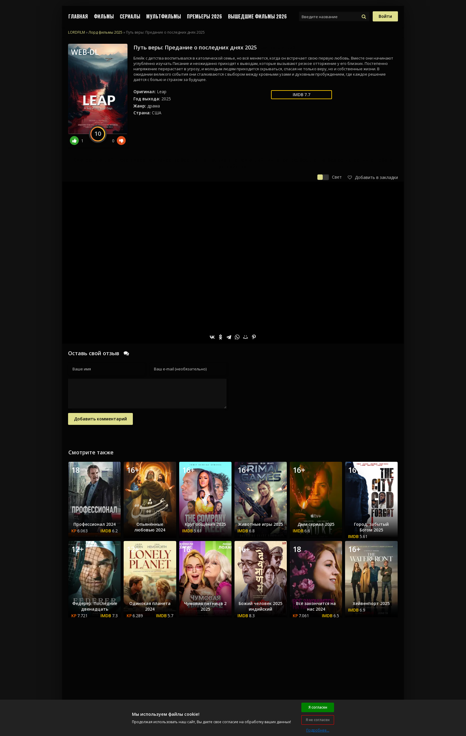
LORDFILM (76, 32)
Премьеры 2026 (204, 16)
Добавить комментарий (100, 419)
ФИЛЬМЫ (104, 16)
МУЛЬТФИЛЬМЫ (163, 16)
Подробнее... (317, 730)
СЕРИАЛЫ (130, 16)
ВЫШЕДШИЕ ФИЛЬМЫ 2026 (257, 16)
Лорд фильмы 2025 (105, 32)
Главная (78, 16)
